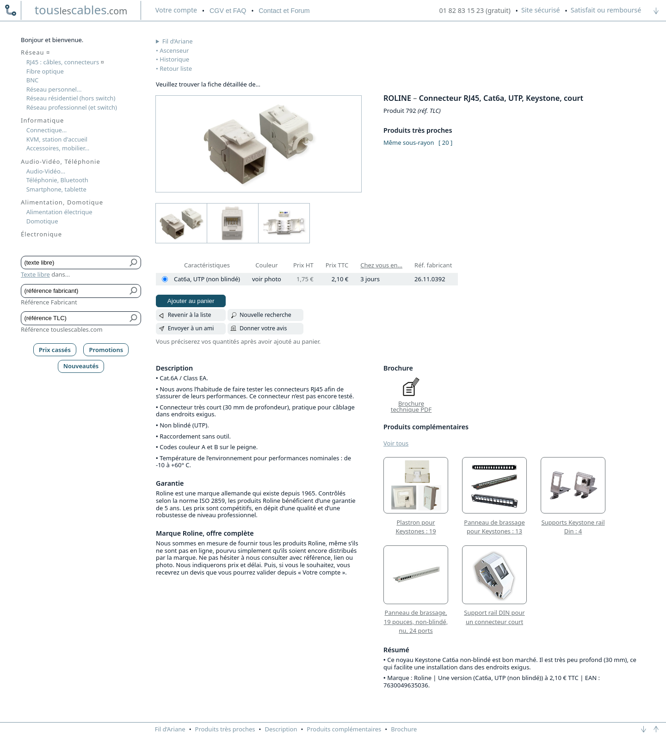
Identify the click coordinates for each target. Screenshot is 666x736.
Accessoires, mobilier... (57, 148)
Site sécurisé (540, 10)
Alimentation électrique (59, 212)
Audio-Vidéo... (46, 171)
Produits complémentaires (344, 729)
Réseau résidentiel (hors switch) (71, 98)
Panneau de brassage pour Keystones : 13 (494, 527)
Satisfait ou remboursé (606, 10)
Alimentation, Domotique (62, 202)
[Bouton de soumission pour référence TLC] (134, 318)
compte (176, 10)
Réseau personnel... (54, 89)
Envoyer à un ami (191, 328)
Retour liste (176, 68)
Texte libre (35, 274)
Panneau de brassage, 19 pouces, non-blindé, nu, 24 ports (416, 621)
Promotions (106, 350)
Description (281, 729)
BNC (32, 80)
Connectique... (46, 130)
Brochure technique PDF (411, 407)
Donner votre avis (263, 328)
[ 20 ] (445, 142)
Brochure (404, 729)
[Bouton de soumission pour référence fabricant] (134, 291)
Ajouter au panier (191, 300)
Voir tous (395, 443)
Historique (174, 59)
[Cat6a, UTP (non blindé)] (165, 279)
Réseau (35, 52)
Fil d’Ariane (177, 41)
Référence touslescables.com (62, 329)
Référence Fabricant (49, 302)
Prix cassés (55, 350)
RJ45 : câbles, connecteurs (65, 62)
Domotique (42, 221)
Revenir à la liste (189, 315)
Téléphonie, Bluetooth (57, 180)
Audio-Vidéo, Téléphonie (60, 161)
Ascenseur (174, 50)
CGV (228, 10)
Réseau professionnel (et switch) (71, 107)
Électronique (41, 234)
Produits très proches (225, 729)
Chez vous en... (381, 265)
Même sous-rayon (408, 142)
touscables (81, 9)
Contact (284, 10)
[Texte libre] (74, 262)
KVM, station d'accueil (56, 139)
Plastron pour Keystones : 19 (415, 527)
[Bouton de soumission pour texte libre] (134, 262)
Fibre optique (45, 71)
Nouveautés (81, 366)
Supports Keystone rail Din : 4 (572, 527)
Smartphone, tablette (56, 189)
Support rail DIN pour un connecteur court (494, 617)
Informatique (42, 120)
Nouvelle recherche (265, 315)
